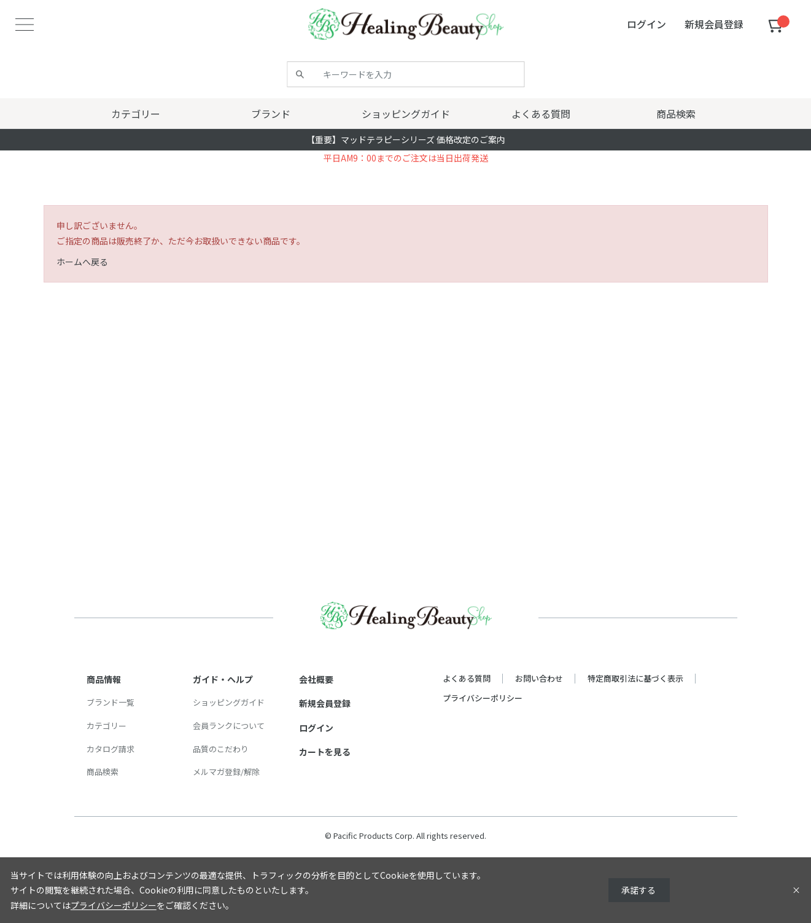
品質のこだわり (221, 749)
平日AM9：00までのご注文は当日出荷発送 (406, 158)
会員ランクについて (229, 725)
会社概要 (316, 679)
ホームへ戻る (82, 261)
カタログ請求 (110, 749)
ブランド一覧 (110, 702)
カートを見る (325, 752)
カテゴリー (106, 725)
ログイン (316, 728)
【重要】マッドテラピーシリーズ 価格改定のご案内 (405, 139)
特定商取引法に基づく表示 (635, 678)
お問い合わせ (539, 678)
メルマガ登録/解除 (226, 771)
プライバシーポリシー (482, 698)
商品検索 (102, 771)
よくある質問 (467, 678)
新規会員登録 (325, 703)
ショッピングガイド (229, 702)
